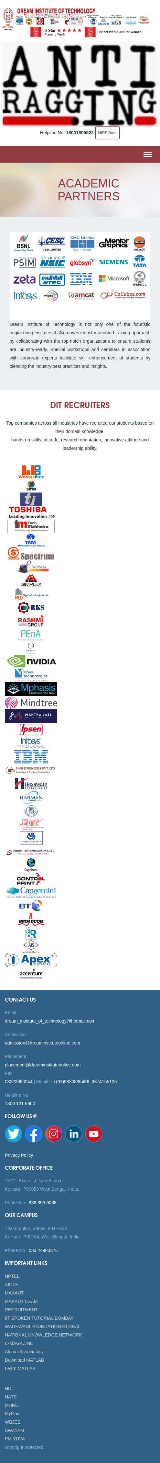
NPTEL (12, 1276)
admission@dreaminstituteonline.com (42, 1042)
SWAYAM (14, 1430)
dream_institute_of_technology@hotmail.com (50, 1021)
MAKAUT (14, 1293)
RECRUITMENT (21, 1309)
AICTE (11, 1284)
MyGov (12, 1413)
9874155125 (104, 1081)
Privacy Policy (19, 1155)
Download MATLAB (24, 1360)
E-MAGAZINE (19, 1343)
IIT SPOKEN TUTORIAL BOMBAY (39, 1318)
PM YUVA (15, 1438)
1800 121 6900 (20, 1103)
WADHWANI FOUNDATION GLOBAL (42, 1326)
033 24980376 (42, 1250)
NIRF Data (107, 133)
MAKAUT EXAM (21, 1301)
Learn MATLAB (20, 1368)
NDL (9, 1388)
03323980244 (19, 1081)
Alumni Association (24, 1351)
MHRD (11, 1405)
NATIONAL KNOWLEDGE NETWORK (43, 1334)
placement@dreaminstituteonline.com (42, 1064)
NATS (10, 1396)
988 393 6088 (42, 1202)
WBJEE (12, 1422)
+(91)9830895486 (71, 1081)
